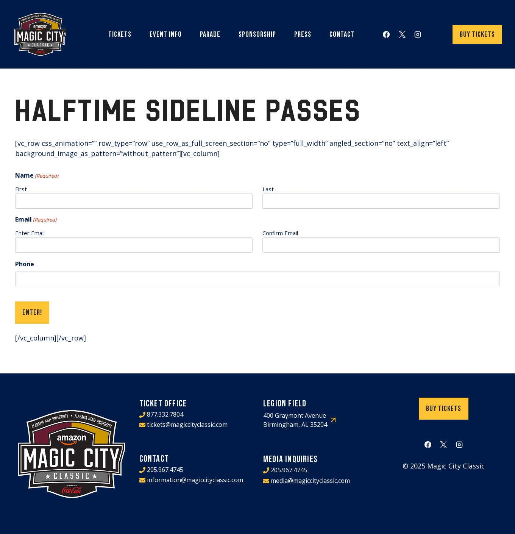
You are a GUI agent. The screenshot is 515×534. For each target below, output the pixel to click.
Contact (341, 34)
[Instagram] (417, 34)
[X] (402, 34)
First (21, 189)
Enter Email (30, 233)
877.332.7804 (165, 414)
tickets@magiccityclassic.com (187, 424)
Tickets (119, 34)
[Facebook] (386, 34)
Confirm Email (280, 233)
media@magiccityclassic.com (310, 480)
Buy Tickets (477, 34)
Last (268, 189)
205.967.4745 (165, 469)
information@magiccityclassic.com (195, 479)
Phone (24, 264)
